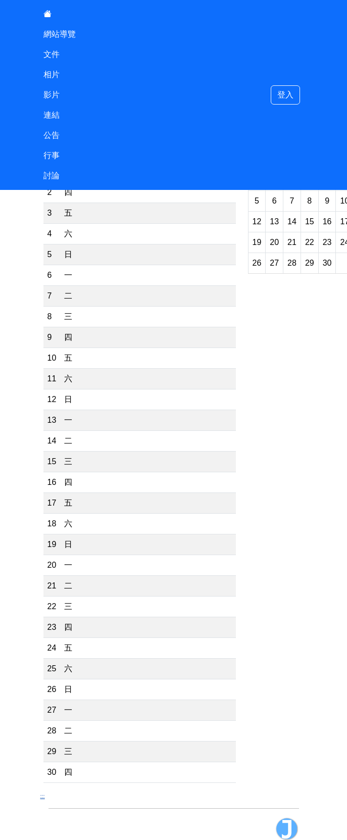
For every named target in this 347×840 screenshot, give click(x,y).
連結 (51, 115)
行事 (51, 155)
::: (42, 796)
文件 (51, 54)
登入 (285, 94)
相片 (51, 74)
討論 (51, 175)
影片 (51, 94)
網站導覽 (59, 34)
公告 (51, 135)
